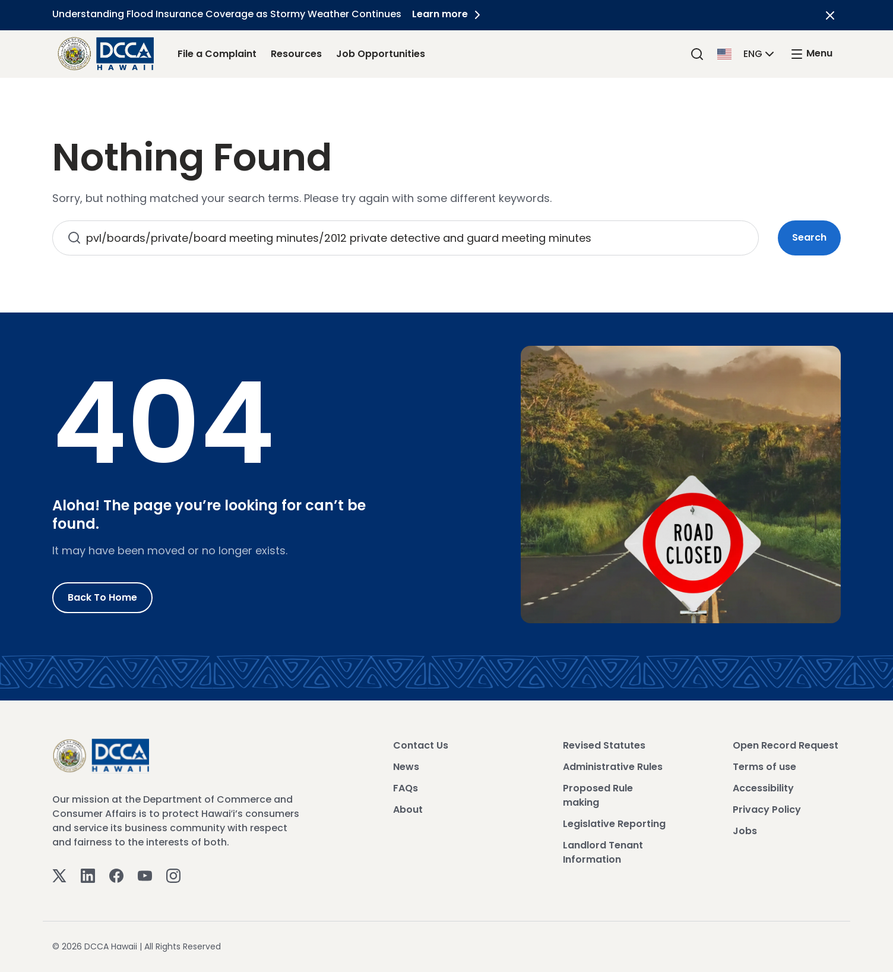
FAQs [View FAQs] (405, 788)
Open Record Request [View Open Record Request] (785, 745)
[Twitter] (59, 875)
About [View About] (408, 809)
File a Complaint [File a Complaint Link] (217, 54)
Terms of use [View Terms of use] (764, 767)
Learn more (449, 14)
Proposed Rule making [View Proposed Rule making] (598, 795)
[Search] (697, 54)
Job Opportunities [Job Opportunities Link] (380, 54)
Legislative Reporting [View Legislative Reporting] (614, 824)
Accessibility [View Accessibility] (763, 788)
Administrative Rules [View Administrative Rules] (613, 767)
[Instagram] (173, 875)
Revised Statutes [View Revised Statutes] (604, 745)
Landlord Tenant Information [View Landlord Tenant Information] (603, 852)
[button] (747, 53)
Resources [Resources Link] (296, 54)
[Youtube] (145, 875)
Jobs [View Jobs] (745, 831)
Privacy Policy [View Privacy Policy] (767, 809)
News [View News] (406, 767)
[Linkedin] (88, 875)
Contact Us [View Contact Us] (420, 745)
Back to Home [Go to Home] (102, 597)
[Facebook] (116, 875)
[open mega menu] (811, 54)
